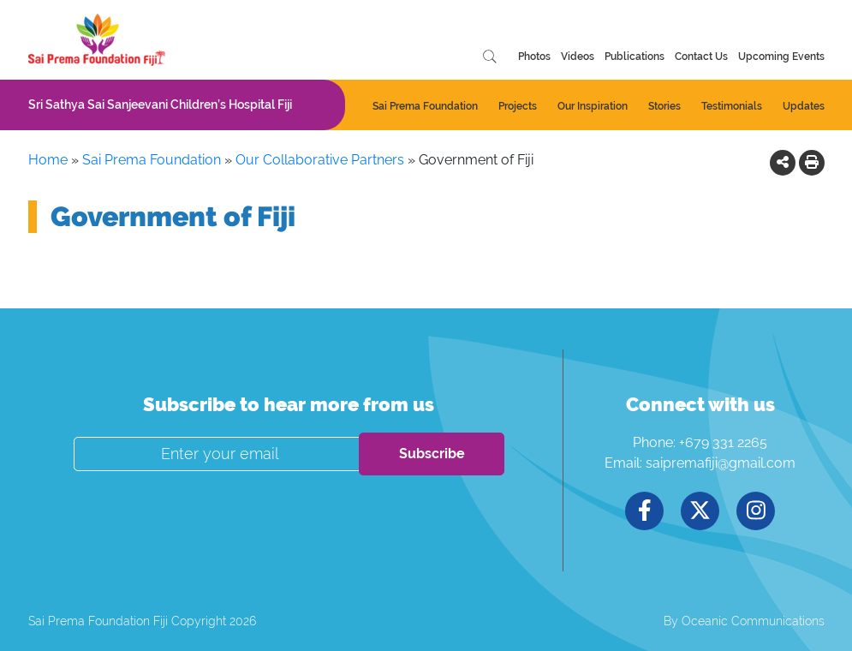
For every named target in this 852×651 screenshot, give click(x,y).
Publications (634, 57)
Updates (804, 106)
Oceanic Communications (753, 621)
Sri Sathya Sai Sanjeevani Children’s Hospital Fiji (160, 104)
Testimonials (731, 106)
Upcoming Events (781, 57)
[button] (783, 162)
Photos (534, 57)
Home (48, 160)
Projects (517, 106)
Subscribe (432, 453)
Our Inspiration (592, 106)
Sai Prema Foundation (425, 106)
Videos (577, 57)
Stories (664, 106)
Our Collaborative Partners (319, 160)
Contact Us (701, 57)
